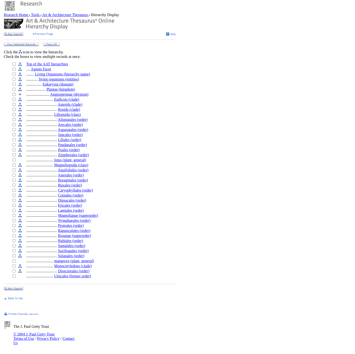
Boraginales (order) (73, 180)
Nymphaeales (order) (74, 220)
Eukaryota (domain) (58, 84)
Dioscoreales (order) (73, 271)
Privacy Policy (48, 338)
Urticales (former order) (72, 276)
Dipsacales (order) (72, 200)
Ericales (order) (70, 205)
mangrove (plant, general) (74, 261)
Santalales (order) (71, 246)
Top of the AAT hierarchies (47, 64)
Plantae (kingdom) (60, 89)
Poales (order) (69, 150)
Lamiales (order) (71, 210)
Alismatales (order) (73, 120)
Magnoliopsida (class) (71, 165)
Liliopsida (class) (67, 114)
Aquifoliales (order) (73, 170)
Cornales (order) (70, 195)
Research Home (16, 15)
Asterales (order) (71, 175)
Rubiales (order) (70, 241)
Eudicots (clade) (66, 99)
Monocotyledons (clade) (73, 266)
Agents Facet (41, 69)
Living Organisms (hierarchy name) (62, 74)
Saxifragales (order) (73, 251)
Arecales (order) (70, 125)
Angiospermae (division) (69, 94)
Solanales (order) (71, 256)
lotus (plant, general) (70, 160)
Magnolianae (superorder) (78, 215)
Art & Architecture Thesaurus (65, 15)
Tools (35, 15)
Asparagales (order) (73, 130)
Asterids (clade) (70, 104)
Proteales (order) (71, 226)
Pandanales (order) (72, 145)
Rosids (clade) (69, 109)
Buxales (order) (70, 185)
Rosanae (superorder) (74, 236)
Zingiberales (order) (73, 155)
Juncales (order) (70, 135)
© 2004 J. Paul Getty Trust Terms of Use (34, 336)
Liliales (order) (69, 140)
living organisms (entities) (59, 79)
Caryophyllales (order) (75, 190)
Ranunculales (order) (74, 231)
